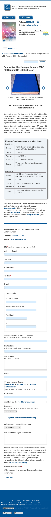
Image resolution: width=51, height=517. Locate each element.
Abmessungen (9, 356)
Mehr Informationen (8, 508)
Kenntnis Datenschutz (13, 467)
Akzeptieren (7, 513)
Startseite (6, 53)
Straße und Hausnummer (15, 307)
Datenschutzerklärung (18, 462)
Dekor (6, 374)
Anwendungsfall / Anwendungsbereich (18, 335)
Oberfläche (8, 394)
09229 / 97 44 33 (32, 22)
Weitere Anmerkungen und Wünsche (17, 433)
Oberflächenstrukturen (26, 402)
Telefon (7, 276)
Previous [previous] (7, 88)
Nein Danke (18, 513)
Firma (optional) (12, 298)
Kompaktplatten (33, 214)
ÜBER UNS (35, 501)
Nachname (9, 268)
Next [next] (43, 88)
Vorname (8, 259)
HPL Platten (15, 212)
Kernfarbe (8, 406)
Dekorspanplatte (10, 208)
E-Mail (6, 284)
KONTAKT (26, 501)
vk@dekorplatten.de (33, 25)
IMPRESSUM (16, 501)
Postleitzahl (10, 315)
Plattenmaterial (17, 53)
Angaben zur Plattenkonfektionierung (21, 418)
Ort (7, 323)
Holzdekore (21, 384)
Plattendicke (9, 346)
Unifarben (10, 384)
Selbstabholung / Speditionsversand (17, 424)
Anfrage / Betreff (11, 251)
